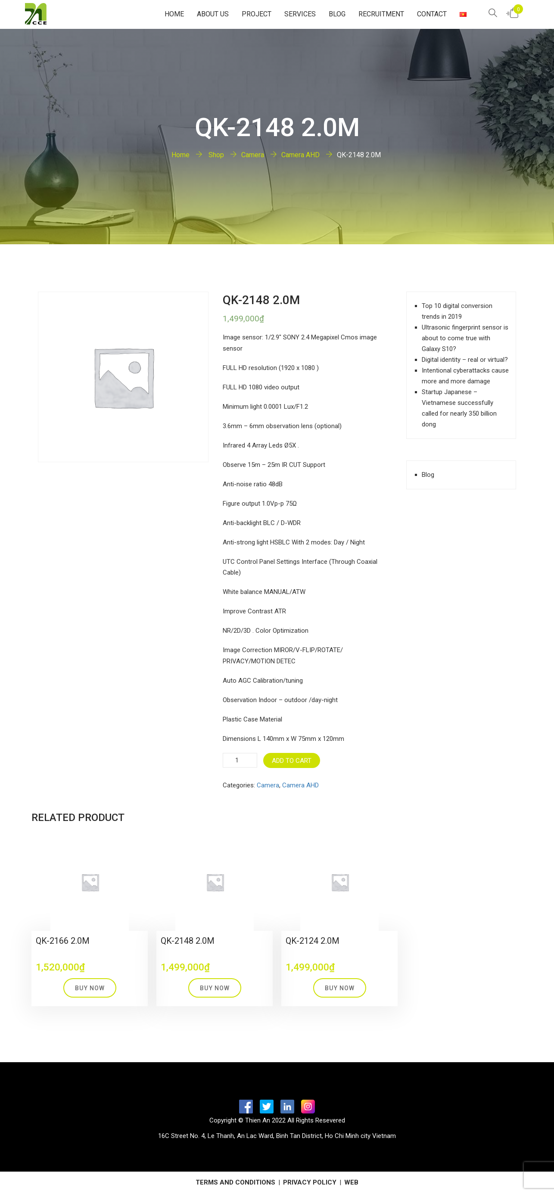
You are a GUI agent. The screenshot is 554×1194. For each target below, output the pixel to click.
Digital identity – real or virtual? (465, 360)
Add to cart (291, 761)
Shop (215, 155)
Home (174, 14)
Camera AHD (300, 155)
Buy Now (90, 988)
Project (256, 14)
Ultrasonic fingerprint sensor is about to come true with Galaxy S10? (465, 338)
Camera (252, 155)
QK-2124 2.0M (312, 941)
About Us (213, 14)
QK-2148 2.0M (188, 941)
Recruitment (381, 14)
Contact (432, 14)
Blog (337, 14)
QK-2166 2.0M (63, 941)
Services (300, 14)
